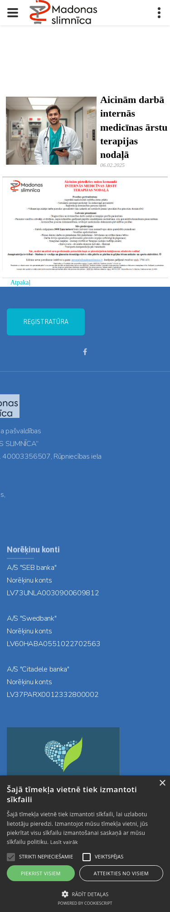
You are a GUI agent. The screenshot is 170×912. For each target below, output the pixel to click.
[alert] (85, 843)
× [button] (162, 783)
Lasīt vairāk (64, 841)
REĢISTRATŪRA (45, 327)
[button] (85, 893)
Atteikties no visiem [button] (121, 873)
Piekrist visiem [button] (41, 873)
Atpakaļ (20, 282)
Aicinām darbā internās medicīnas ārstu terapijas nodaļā (134, 127)
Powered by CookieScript (85, 903)
